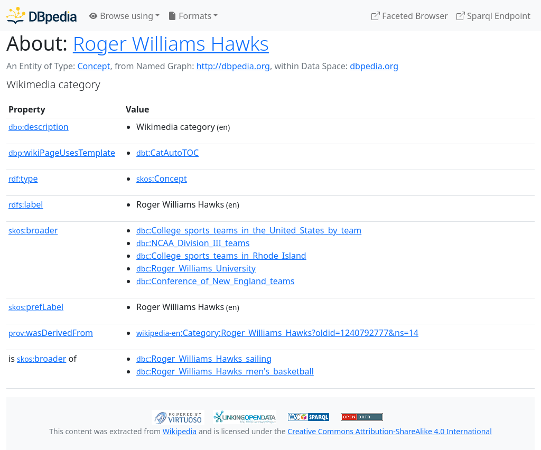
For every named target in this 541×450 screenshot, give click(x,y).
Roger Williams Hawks (171, 43)
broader (33, 230)
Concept (93, 66)
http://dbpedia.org (233, 66)
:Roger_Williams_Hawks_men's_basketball (225, 371)
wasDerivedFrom (50, 333)
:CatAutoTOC (167, 152)
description (38, 127)
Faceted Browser (409, 16)
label (25, 204)
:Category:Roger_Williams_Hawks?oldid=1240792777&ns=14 (277, 333)
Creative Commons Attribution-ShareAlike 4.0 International (389, 431)
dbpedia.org (374, 66)
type (23, 178)
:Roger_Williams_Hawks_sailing (204, 358)
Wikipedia (180, 431)
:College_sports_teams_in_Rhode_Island (221, 255)
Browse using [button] (121, 16)
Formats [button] (189, 16)
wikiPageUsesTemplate (61, 152)
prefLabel (35, 307)
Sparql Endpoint (493, 16)
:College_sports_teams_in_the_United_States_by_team (248, 230)
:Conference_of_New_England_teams (215, 281)
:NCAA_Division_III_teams (192, 243)
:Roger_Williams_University (196, 268)
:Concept (161, 178)
